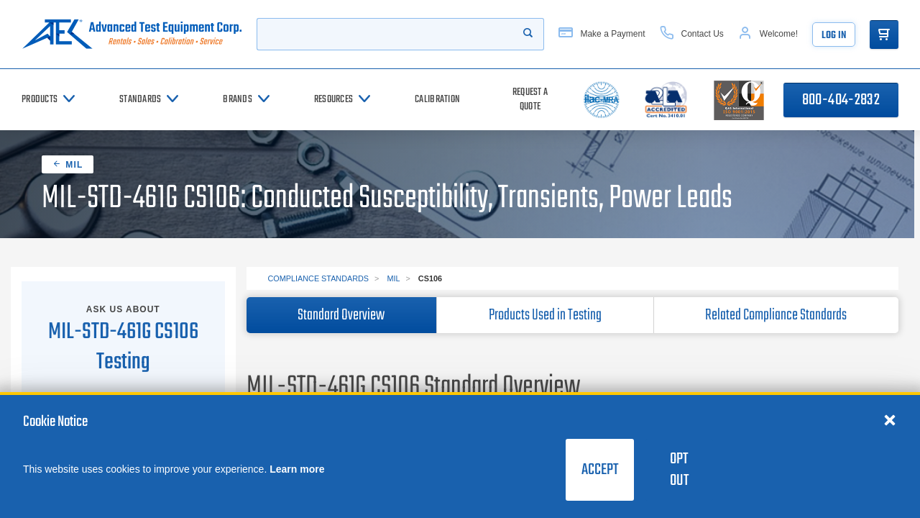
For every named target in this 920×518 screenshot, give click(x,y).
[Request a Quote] (530, 99)
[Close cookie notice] (890, 419)
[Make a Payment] (601, 34)
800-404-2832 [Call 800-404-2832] (841, 100)
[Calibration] (437, 99)
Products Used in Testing (545, 315)
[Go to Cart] (884, 34)
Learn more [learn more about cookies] (297, 469)
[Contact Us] (692, 34)
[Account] (768, 34)
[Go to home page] (132, 34)
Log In (834, 35)
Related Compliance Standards (776, 315)
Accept (599, 470)
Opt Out (679, 470)
